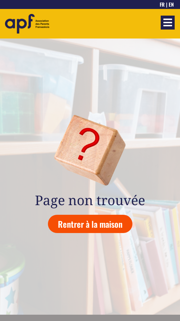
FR (162, 4)
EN (171, 4)
